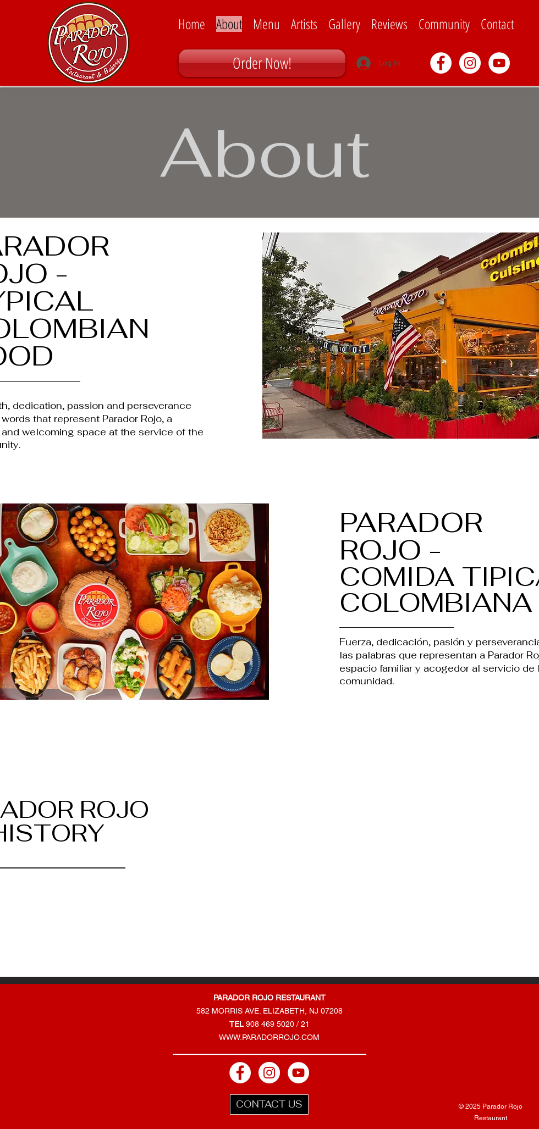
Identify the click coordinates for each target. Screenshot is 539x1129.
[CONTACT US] (269, 1104)
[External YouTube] (368, 828)
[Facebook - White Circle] (441, 63)
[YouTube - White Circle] (499, 63)
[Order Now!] (262, 63)
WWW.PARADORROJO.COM (269, 1037)
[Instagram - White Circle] (470, 63)
